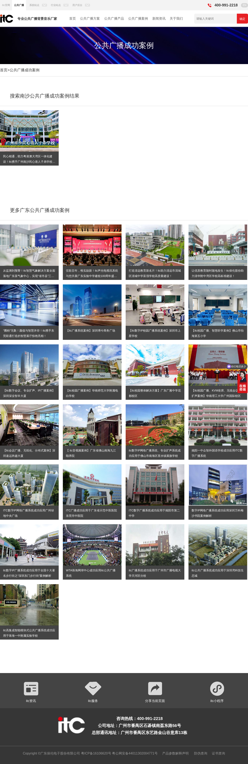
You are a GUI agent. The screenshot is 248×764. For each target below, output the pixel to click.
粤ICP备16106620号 (95, 753)
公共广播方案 (90, 18)
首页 (72, 18)
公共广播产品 (114, 18)
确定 (242, 18)
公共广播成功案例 (24, 70)
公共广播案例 (138, 18)
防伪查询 (200, 753)
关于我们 (176, 18)
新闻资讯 (159, 18)
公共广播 (19, 5)
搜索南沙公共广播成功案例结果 (44, 96)
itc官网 (6, 5)
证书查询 (218, 753)
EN (244, 5)
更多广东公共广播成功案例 (39, 210)
